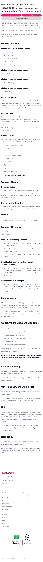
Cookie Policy (25, 498)
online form (24, 108)
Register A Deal (6, 509)
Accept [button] (31, 15)
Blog (3, 520)
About (3, 517)
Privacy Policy (25, 495)
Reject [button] (11, 15)
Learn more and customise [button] (21, 18)
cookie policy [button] (11, 7)
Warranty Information (7, 506)
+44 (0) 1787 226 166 (8, 480)
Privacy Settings (26, 500)
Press (3, 523)
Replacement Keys (7, 500)
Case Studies (5, 526)
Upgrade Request (6, 498)
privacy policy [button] (11, 4)
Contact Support (6, 495)
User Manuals (6, 503)
